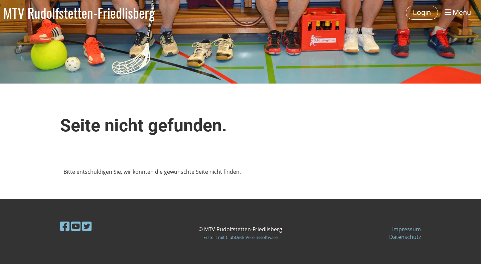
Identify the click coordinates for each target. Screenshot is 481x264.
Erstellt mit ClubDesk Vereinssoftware (240, 237)
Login (422, 12)
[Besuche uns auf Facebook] (64, 226)
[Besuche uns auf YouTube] (76, 226)
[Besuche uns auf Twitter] (87, 226)
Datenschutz (405, 237)
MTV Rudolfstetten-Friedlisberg (79, 12)
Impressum (406, 229)
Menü (458, 12)
